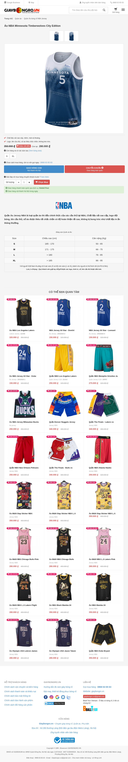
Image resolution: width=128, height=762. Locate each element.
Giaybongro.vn (52, 682)
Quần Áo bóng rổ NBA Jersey (35, 19)
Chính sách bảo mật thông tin (17, 696)
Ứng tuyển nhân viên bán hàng (92, 3)
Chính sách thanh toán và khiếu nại (20, 691)
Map (31, 3)
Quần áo (18, 19)
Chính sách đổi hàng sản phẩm (18, 705)
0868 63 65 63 (117, 3)
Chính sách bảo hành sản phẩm (18, 700)
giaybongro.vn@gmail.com (94, 696)
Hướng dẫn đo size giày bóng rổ (58, 687)
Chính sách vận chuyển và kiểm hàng (21, 687)
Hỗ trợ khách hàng (15, 682)
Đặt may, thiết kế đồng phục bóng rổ (60, 691)
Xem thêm (45, 177)
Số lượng (10, 182)
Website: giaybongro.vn (93, 691)
